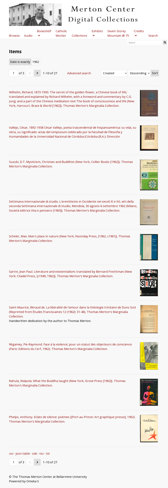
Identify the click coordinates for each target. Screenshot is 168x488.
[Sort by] (114, 73)
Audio (28, 36)
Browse (14, 36)
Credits (139, 31)
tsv (41, 453)
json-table (23, 453)
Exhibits (97, 31)
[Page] (13, 73)
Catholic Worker (61, 33)
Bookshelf (44, 31)
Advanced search (79, 73)
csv (11, 453)
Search (165, 42)
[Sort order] (139, 73)
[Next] (37, 73)
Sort (155, 73)
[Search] (145, 42)
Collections (79, 36)
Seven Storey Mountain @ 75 (118, 33)
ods (34, 453)
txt (48, 453)
